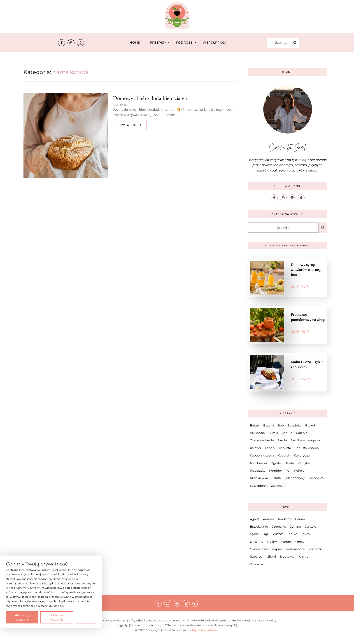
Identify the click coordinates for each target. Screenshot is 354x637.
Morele (299, 541)
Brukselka (257, 433)
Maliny (272, 541)
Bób (281, 425)
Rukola (299, 470)
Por (288, 470)
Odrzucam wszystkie (57, 617)
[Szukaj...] (279, 43)
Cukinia (301, 433)
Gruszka (278, 534)
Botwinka (294, 425)
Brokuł (310, 425)
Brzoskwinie (259, 526)
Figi (265, 534)
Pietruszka (258, 470)
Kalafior (255, 448)
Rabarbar (257, 556)
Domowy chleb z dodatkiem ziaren (150, 98)
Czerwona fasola (262, 440)
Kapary (270, 448)
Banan (300, 519)
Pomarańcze (295, 549)
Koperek (284, 455)
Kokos (305, 534)
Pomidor (275, 470)
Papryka (304, 463)
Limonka (256, 541)
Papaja (277, 549)
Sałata (276, 478)
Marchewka (258, 463)
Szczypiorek (259, 485)
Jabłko (292, 534)
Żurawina (257, 564)
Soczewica (316, 478)
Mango (285, 541)
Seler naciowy (294, 478)
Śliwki (271, 556)
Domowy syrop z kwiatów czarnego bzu (307, 269)
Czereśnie (279, 526)
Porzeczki (315, 549)
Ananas (268, 519)
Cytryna (295, 526)
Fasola (282, 440)
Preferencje (85, 617)
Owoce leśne (259, 549)
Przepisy (159, 42)
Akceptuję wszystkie (22, 617)
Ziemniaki (278, 485)
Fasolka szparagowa (305, 440)
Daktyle (310, 526)
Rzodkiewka (259, 478)
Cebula (287, 433)
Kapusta (285, 448)
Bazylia (268, 425)
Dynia (254, 534)
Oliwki (289, 463)
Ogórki (276, 463)
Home (135, 42)
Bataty (255, 425)
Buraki (273, 433)
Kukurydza (302, 455)
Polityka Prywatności (203, 630)
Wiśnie (303, 556)
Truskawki (287, 556)
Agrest (254, 519)
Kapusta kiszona (307, 448)
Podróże (186, 42)
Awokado (284, 519)
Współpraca (215, 42)
